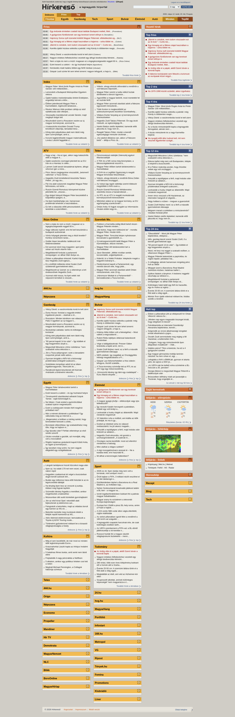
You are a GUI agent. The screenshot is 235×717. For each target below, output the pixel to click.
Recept (150, 483)
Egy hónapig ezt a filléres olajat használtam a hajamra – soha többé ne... (83, 41)
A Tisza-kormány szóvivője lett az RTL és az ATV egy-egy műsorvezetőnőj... (116, 367)
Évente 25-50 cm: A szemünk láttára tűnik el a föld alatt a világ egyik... (168, 292)
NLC (46, 662)
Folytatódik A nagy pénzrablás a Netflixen (64, 558)
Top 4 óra (151, 101)
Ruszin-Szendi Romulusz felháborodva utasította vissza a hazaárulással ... (114, 190)
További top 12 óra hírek (179, 222)
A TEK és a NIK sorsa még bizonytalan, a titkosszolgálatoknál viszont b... (115, 162)
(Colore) (118, 42)
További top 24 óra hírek (179, 302)
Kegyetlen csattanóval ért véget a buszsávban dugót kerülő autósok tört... (66, 475)
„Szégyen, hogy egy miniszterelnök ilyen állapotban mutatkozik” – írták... (166, 343)
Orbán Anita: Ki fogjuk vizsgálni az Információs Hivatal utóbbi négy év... (117, 208)
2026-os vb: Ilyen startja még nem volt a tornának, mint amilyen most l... (115, 472)
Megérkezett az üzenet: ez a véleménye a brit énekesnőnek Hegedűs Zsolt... (66, 271)
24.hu (98, 82)
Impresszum (80, 709)
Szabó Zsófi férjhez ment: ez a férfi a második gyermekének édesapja (168, 206)
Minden (170, 19)
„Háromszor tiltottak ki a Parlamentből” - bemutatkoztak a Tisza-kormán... (114, 276)
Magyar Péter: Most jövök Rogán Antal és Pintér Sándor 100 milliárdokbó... (169, 107)
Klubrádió (101, 691)
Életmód (140, 19)
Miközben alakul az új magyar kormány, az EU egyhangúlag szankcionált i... (117, 202)
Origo (47, 596)
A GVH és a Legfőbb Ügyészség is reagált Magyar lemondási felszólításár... (115, 173)
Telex (47, 580)
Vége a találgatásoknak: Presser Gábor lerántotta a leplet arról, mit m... (114, 344)
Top (78, 14)
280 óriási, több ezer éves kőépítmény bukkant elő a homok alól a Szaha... (118, 564)
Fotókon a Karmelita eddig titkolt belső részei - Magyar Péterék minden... (117, 225)
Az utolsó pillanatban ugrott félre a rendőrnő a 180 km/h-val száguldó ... (117, 518)
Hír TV (47, 637)
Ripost (99, 658)
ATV (46, 150)
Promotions (102, 683)
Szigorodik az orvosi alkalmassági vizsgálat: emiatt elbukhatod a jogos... (167, 332)
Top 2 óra (151, 86)
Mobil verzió (94, 709)
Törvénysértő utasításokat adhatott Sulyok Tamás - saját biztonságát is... (64, 397)
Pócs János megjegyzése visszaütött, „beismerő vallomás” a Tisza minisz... (67, 173)
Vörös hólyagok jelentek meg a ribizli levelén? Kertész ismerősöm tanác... (66, 236)
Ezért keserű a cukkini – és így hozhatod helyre (71, 64)
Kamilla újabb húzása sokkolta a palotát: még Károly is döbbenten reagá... (83, 48)
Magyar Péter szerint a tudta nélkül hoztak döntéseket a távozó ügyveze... (115, 93)
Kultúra (48, 536)
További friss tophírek (180, 80)
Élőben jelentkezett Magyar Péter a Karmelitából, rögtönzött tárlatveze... (62, 104)
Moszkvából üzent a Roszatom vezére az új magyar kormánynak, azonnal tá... (65, 122)
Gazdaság (80, 19)
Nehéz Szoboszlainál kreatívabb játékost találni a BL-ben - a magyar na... (118, 489)
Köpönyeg (152, 464)
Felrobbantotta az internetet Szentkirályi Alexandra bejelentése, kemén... (166, 326)
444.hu (48, 288)
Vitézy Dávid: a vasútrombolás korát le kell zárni (71, 54)
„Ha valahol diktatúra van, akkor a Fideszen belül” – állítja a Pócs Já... (116, 139)
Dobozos (49, 15)
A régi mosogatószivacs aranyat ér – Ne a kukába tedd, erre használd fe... (115, 451)
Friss (63, 14)
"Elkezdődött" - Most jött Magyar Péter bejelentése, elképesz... (165, 234)
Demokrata (50, 645)
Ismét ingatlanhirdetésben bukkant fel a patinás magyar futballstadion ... (118, 495)
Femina (99, 674)
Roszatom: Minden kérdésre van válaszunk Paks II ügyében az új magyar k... (65, 319)
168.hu (99, 633)
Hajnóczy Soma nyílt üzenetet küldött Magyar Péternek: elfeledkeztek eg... (83, 38)
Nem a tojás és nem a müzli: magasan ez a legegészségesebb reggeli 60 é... (84, 61)
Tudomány (101, 546)
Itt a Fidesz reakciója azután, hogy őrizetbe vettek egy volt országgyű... (167, 168)
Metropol (100, 642)
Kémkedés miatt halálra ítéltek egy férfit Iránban (71, 68)
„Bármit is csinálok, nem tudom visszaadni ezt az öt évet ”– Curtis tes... (82, 45)
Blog (149, 491)
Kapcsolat (68, 709)
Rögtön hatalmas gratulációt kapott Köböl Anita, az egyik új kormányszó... (67, 443)
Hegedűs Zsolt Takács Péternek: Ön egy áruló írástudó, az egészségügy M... (117, 122)
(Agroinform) (97, 65)
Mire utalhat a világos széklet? (110, 447)
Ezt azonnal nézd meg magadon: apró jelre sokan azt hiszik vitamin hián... (65, 248)
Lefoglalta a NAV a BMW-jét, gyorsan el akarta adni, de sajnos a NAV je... (169, 360)
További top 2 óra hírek (179, 95)
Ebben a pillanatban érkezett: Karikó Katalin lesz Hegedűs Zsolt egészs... (65, 259)
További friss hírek (130, 75)
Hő (165, 468)
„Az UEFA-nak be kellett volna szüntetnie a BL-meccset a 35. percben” (169, 366)
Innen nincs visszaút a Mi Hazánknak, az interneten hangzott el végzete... (166, 196)
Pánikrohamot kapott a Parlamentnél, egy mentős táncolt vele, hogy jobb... (115, 265)
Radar (171, 468)
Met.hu (162, 464)
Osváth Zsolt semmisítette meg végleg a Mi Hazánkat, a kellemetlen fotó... (167, 338)
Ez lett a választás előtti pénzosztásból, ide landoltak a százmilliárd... (65, 208)
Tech (95, 19)
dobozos (71, 376)
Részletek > (112, 2)
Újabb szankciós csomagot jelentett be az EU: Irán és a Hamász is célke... (66, 162)
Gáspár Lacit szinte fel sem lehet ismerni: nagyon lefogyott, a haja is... (81, 71)
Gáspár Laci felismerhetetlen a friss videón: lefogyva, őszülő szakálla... (116, 362)
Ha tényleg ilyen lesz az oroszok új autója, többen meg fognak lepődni (64, 487)
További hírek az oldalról (76, 144)
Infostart (100, 625)
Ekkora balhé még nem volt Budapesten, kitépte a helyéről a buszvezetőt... (169, 162)
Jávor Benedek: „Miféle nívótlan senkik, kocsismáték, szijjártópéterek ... (114, 254)
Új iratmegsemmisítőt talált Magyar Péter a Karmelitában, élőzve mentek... (116, 242)
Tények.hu (101, 666)
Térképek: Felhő (155, 468)
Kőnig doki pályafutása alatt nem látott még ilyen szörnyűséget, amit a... (65, 133)
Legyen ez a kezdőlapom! (180, 2)
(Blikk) (115, 71)
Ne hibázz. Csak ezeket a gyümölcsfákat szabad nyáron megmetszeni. (64, 403)
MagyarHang (102, 296)
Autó (155, 19)
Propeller (49, 621)
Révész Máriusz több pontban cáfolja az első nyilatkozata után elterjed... (66, 110)
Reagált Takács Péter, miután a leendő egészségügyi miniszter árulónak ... (114, 133)
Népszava (49, 296)
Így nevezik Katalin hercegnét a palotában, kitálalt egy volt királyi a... (116, 408)
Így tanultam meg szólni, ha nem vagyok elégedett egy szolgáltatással (64, 449)
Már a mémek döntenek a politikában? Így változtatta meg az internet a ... (64, 414)
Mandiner (49, 629)
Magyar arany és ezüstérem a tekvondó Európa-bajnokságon (114, 500)
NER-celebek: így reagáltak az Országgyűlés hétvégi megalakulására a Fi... (117, 356)
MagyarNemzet (52, 653)
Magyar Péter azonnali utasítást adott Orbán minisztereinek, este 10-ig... (116, 271)
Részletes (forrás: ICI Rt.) (177, 422)
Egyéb (65, 19)
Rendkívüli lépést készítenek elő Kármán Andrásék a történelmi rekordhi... (64, 371)
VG (96, 650)
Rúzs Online (51, 219)
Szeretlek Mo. (103, 219)
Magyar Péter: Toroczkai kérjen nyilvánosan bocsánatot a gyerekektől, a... (116, 236)
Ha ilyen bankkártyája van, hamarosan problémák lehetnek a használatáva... (63, 202)
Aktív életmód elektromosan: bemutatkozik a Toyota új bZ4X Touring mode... (65, 519)
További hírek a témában (76, 573)
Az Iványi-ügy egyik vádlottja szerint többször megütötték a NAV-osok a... (117, 185)
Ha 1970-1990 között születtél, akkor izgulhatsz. (169, 91)
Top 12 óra (152, 151)
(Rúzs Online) (124, 61)
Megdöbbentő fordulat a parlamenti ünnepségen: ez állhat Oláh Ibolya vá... (165, 280)
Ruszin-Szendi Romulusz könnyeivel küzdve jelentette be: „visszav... (65, 190)
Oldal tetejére (181, 709)
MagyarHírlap (51, 686)
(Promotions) (117, 31)
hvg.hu (99, 288)
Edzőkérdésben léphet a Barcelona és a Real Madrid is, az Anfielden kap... (117, 483)
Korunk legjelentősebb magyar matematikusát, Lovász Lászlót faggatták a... (66, 139)
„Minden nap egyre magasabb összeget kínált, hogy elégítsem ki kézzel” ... (168, 320)
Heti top (150, 309)
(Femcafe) (120, 48)
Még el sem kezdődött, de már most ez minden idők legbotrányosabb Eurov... (66, 542)
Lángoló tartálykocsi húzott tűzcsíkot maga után (67, 465)
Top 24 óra (152, 229)
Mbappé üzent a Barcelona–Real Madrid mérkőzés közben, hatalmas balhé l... (166, 269)
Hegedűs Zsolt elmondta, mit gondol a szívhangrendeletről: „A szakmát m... (114, 436)
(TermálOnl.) (108, 35)
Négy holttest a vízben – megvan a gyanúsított (168, 201)
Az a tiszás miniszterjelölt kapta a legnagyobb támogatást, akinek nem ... (168, 128)
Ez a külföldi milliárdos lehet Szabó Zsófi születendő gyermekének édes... (64, 265)
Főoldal (49, 19)
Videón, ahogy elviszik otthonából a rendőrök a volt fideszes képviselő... (118, 87)
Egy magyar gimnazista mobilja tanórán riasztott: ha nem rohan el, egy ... (165, 355)
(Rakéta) (119, 58)
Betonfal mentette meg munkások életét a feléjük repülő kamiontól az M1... (64, 513)
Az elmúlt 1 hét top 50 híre (178, 383)
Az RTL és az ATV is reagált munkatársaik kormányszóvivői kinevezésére (115, 196)
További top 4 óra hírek (179, 144)
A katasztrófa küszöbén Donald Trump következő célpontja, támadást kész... (63, 127)
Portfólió (100, 617)
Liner (98, 699)
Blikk (47, 670)
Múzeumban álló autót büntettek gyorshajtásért (66, 497)
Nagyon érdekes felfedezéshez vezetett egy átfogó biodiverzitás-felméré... (83, 58)
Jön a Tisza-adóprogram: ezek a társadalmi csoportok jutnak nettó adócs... (65, 354)
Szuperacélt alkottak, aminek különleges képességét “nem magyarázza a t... (115, 581)
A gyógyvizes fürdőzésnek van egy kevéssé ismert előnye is (77, 35)
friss (80, 376)
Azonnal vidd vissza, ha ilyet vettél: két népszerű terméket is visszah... (63, 276)
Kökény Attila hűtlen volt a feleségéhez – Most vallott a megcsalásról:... (117, 333)
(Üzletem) (97, 54)
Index (47, 82)
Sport (110, 19)
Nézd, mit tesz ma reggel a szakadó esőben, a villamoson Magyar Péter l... (168, 252)
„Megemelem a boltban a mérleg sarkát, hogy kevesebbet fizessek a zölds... (66, 420)
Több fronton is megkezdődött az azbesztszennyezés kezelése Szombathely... (117, 110)
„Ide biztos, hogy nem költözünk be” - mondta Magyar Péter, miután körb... (117, 231)
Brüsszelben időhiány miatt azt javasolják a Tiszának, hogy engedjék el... (167, 378)
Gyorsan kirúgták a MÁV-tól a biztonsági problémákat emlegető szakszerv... (166, 185)
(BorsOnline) (118, 45)
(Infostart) (96, 68)
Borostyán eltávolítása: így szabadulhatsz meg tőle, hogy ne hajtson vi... (66, 426)
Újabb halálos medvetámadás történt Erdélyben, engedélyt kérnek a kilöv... (67, 99)
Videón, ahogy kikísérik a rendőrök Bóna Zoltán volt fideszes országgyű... (118, 179)
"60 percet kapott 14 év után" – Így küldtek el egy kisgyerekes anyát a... (168, 246)
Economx (49, 612)
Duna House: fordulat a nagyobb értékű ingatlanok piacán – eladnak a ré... (63, 314)
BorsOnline (50, 678)
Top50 (185, 19)
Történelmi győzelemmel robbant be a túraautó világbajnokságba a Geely (66, 524)
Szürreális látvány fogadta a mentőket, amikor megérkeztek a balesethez (66, 492)
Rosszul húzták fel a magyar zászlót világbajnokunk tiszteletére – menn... (113, 535)
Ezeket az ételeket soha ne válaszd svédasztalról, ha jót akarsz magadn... (114, 425)
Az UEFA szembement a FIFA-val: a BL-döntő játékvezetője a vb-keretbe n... (117, 529)
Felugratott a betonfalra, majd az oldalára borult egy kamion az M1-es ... (67, 507)
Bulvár (125, 19)
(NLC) (119, 38)
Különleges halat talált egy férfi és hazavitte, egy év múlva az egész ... (167, 286)
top (86, 376)
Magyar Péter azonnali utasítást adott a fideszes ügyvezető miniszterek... (118, 104)
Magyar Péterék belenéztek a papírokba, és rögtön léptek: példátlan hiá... (167, 257)
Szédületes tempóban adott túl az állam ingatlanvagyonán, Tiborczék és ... (63, 365)
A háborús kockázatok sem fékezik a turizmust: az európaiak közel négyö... (169, 75)
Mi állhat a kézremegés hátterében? (113, 456)
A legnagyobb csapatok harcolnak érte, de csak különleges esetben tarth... (118, 523)
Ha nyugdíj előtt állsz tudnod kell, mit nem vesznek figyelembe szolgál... (166, 139)
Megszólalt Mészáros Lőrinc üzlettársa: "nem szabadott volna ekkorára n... (168, 156)
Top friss (151, 35)
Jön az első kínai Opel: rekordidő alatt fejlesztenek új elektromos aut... (62, 502)
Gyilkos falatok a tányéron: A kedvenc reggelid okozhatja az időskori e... (168, 274)
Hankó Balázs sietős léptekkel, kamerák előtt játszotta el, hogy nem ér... (168, 217)
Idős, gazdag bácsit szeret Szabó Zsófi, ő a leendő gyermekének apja (167, 240)
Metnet (169, 464)
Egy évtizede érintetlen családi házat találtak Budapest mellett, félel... (81, 31)
